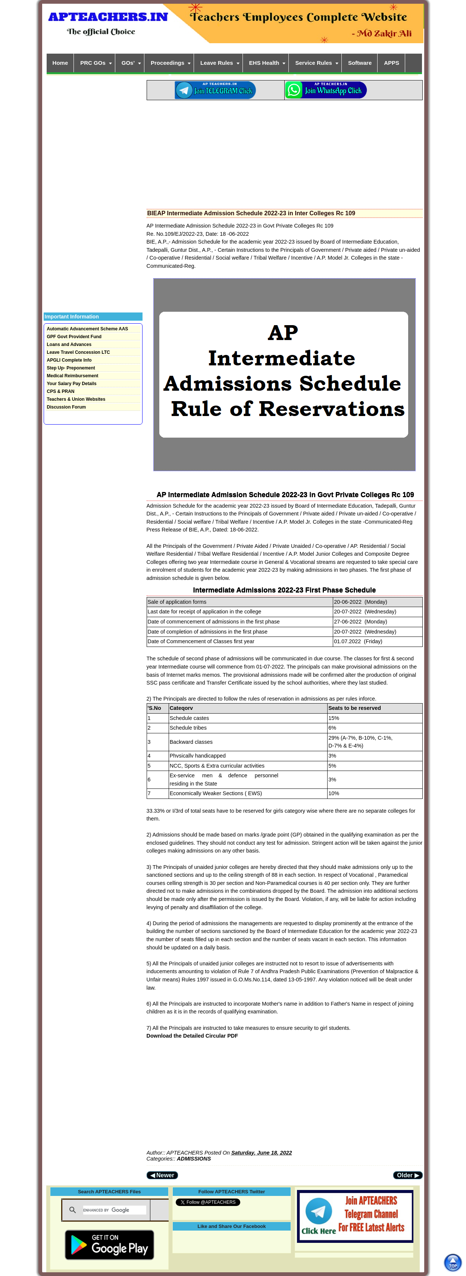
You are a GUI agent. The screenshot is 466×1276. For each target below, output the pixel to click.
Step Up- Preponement (71, 368)
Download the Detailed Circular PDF (192, 1036)
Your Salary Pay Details (72, 383)
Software (360, 63)
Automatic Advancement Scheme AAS (87, 328)
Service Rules (313, 63)
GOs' (128, 63)
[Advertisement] (285, 152)
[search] (114, 1210)
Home (60, 63)
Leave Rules (216, 63)
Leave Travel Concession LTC (78, 352)
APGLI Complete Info (69, 360)
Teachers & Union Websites (76, 399)
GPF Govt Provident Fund (74, 336)
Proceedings (167, 63)
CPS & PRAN (61, 391)
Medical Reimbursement (72, 375)
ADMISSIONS (194, 1159)
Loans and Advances (69, 344)
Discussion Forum (66, 407)
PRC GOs (93, 63)
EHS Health (264, 63)
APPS (391, 63)
